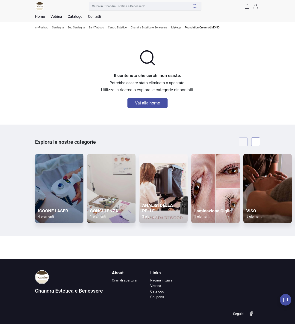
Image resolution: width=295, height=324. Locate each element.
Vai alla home (147, 103)
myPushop (41, 27)
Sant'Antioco (96, 27)
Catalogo (75, 16)
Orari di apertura (124, 280)
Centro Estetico (117, 27)
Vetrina (155, 286)
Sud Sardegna (76, 27)
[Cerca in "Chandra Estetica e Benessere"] (139, 6)
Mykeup (176, 27)
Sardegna (58, 27)
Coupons (157, 297)
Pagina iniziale (161, 280)
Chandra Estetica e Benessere (149, 27)
